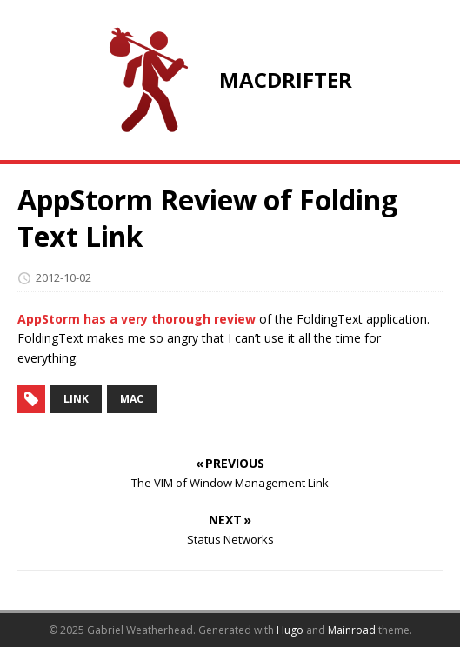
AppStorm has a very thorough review (136, 318)
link (76, 398)
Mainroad (352, 630)
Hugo (290, 630)
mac (131, 398)
